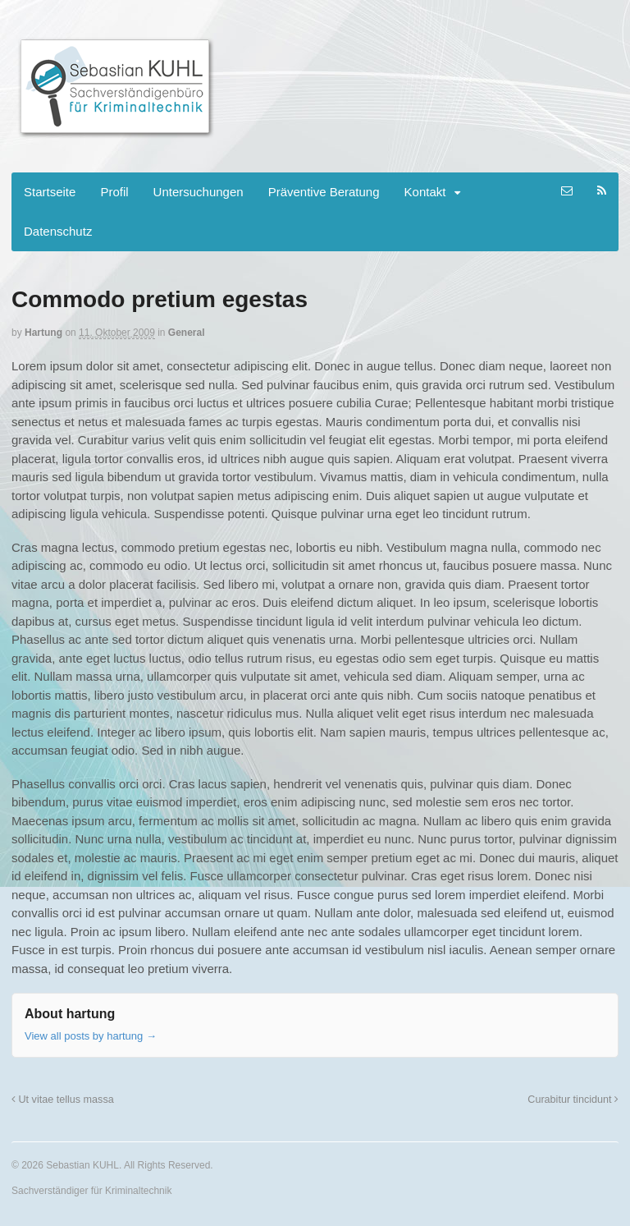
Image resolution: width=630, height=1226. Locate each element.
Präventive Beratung (324, 192)
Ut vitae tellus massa (62, 1099)
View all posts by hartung (91, 1036)
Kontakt (425, 192)
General (186, 332)
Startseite (49, 192)
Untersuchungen (198, 192)
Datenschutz (58, 231)
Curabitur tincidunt (573, 1099)
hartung (43, 332)
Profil (114, 192)
